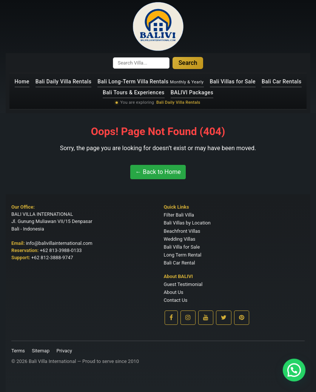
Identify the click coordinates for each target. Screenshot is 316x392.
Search (188, 62)
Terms (18, 351)
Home (22, 81)
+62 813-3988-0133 (61, 250)
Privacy (64, 351)
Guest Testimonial (183, 284)
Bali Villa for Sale (182, 247)
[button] (297, 378)
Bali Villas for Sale (233, 81)
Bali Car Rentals (282, 81)
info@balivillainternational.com (59, 243)
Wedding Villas (180, 239)
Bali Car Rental (179, 263)
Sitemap (40, 351)
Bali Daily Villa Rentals (63, 81)
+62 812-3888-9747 (52, 257)
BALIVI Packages (192, 92)
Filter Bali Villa (179, 215)
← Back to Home (157, 171)
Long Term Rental (183, 255)
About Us (173, 292)
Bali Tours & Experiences (134, 92)
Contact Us (176, 300)
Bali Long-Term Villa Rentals (150, 81)
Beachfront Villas (182, 231)
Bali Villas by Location (187, 223)
